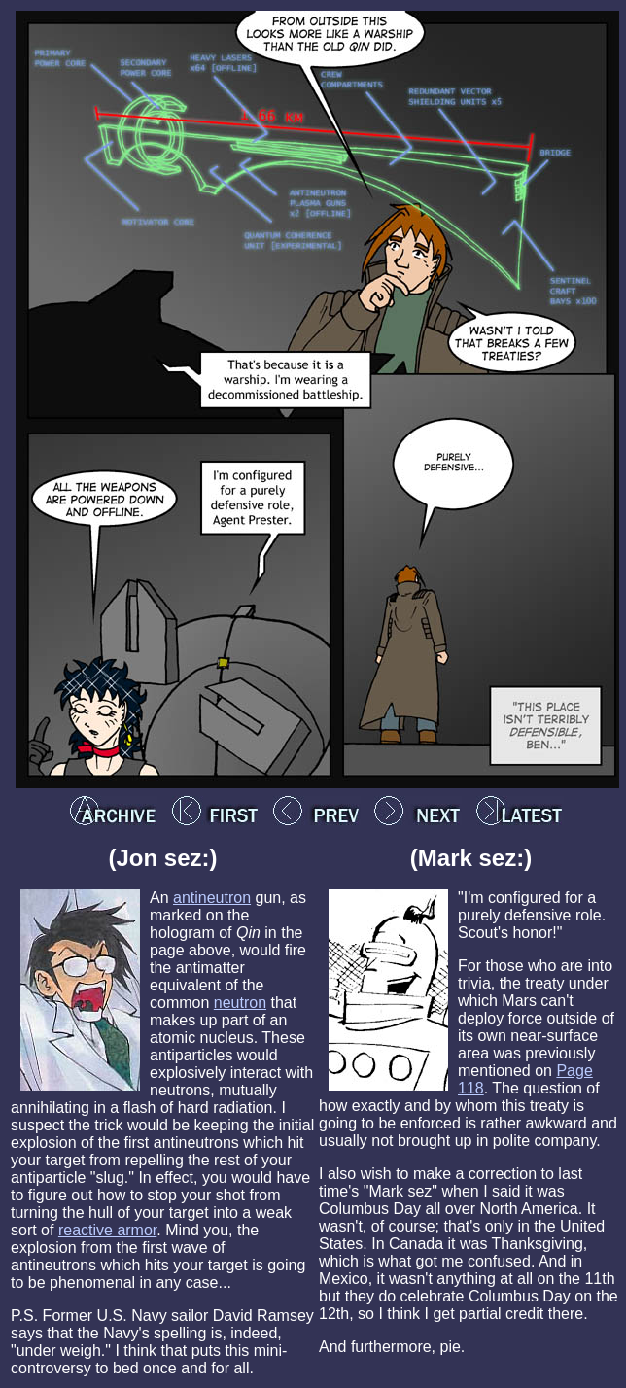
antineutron (212, 897)
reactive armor (107, 1230)
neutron (240, 1002)
